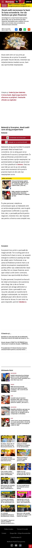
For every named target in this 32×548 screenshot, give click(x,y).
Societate (13, 373)
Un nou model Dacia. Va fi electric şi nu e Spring (23, 487)
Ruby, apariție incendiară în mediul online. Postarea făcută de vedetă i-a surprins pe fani (21, 194)
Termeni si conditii (22, 529)
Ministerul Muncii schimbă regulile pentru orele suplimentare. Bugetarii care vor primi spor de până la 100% (23, 459)
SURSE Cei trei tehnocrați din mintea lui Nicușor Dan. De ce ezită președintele (23, 473)
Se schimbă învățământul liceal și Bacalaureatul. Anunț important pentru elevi (8, 515)
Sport (12, 384)
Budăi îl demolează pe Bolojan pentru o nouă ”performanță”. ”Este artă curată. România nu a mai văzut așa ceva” (20, 378)
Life (12, 396)
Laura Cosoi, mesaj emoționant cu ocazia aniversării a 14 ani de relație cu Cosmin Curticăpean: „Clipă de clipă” (20, 423)
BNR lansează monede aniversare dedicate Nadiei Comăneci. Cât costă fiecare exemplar (19, 389)
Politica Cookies (8, 529)
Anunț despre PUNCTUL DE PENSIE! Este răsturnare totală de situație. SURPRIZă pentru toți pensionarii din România (14, 343)
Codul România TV (16, 537)
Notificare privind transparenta (16, 541)
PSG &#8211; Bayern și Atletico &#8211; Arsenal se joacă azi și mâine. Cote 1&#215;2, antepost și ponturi (8, 522)
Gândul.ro (22, 302)
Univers (20, 164)
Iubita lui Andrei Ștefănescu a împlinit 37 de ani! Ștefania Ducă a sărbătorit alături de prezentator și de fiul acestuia (24, 445)
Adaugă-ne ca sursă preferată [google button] (16, 142)
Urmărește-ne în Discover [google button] (16, 137)
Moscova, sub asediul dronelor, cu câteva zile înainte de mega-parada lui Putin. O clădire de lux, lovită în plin (24, 515)
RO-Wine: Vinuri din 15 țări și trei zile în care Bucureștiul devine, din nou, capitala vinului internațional (8, 445)
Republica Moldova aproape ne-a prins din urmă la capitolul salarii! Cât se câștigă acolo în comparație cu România (20, 411)
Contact (4, 533)
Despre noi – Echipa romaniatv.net (20, 533)
